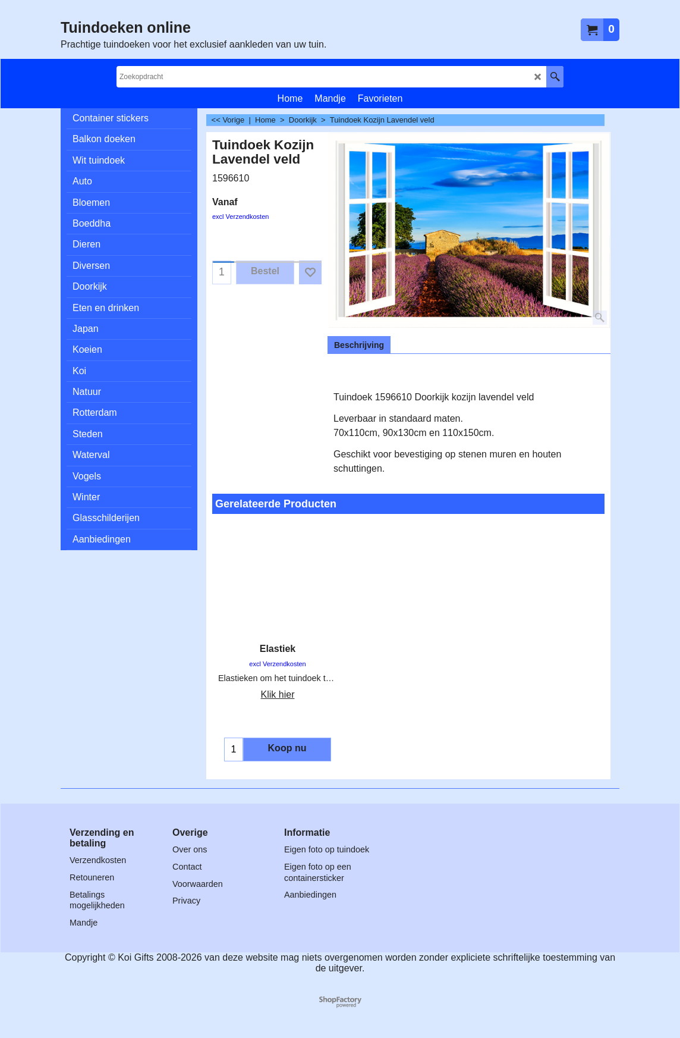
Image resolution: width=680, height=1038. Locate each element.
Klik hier (278, 694)
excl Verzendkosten (240, 216)
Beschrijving (359, 345)
